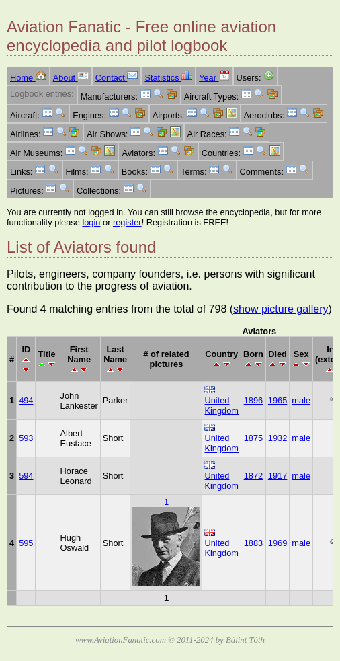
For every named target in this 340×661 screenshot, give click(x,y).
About (71, 78)
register (127, 222)
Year (214, 78)
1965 (277, 400)
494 (26, 400)
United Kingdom (221, 405)
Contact (116, 78)
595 (26, 543)
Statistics (168, 78)
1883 (253, 543)
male (301, 400)
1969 (277, 543)
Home (28, 78)
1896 (253, 400)
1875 (253, 438)
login (91, 222)
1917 (277, 476)
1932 (277, 438)
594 (26, 476)
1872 (253, 476)
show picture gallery (280, 309)
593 (26, 438)
